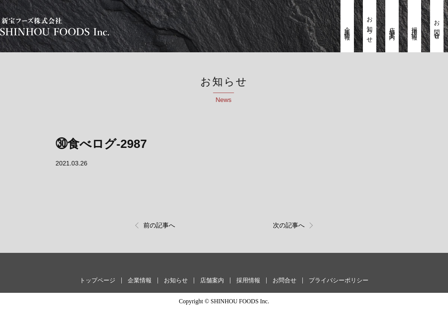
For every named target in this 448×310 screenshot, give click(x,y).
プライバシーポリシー (338, 280)
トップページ (97, 280)
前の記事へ (159, 225)
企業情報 (347, 27)
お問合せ (437, 27)
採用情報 (414, 27)
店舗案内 (392, 27)
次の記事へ (289, 225)
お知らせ (370, 27)
